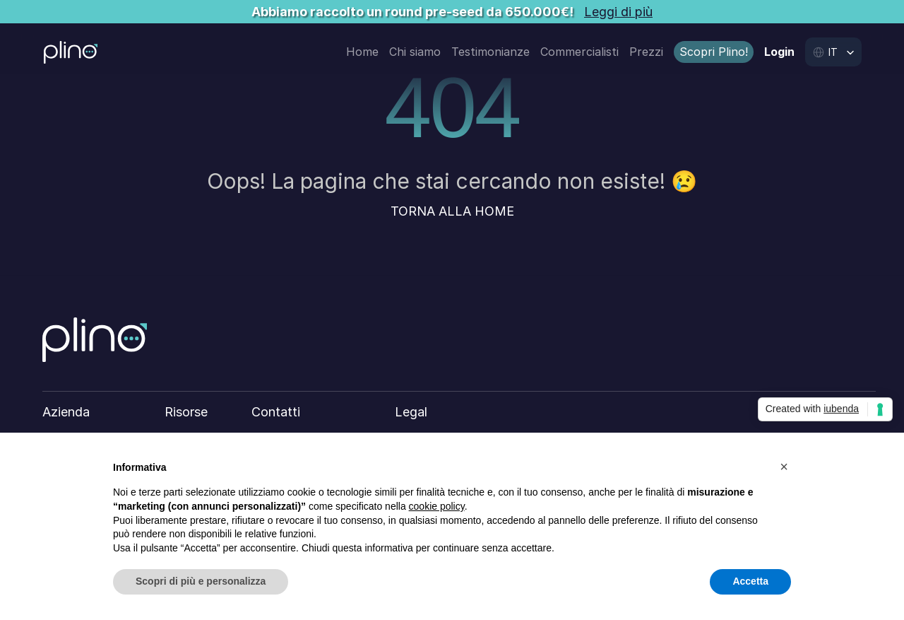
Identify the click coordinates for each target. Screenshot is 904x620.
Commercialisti (579, 52)
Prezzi (646, 52)
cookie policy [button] (437, 506)
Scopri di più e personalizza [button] (201, 581)
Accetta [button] (750, 581)
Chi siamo (415, 52)
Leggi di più (618, 11)
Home (362, 52)
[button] (784, 466)
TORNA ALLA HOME (452, 211)
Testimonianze (490, 52)
